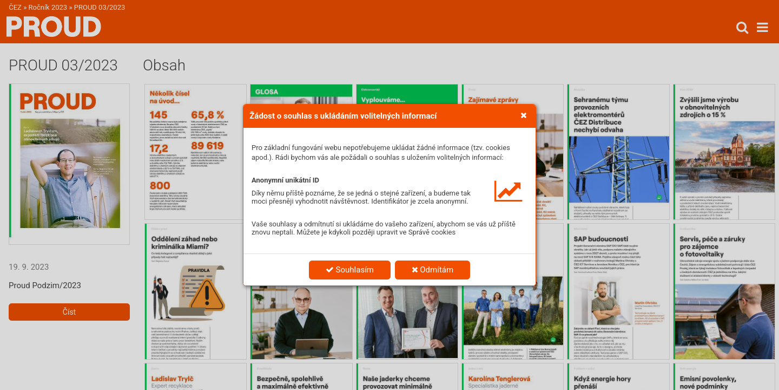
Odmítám (433, 270)
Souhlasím (350, 270)
